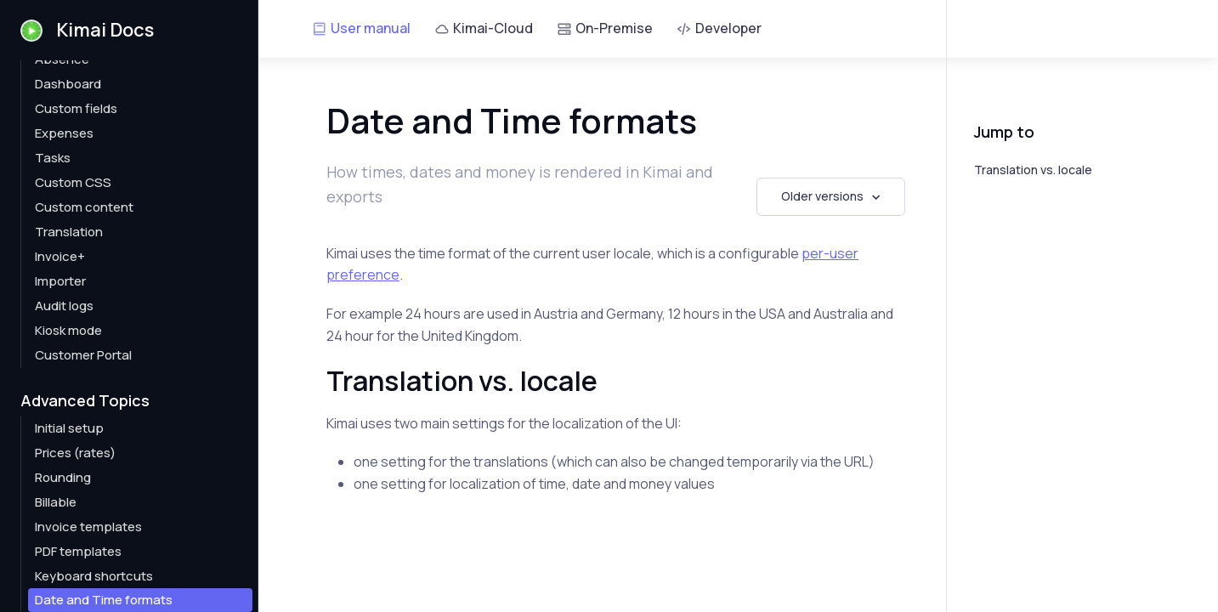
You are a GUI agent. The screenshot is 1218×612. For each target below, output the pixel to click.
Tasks (53, 158)
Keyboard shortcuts (94, 576)
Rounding (63, 477)
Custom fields (76, 108)
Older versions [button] (822, 196)
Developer (719, 28)
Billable (55, 502)
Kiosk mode (68, 330)
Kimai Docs (87, 29)
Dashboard (68, 84)
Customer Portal (83, 355)
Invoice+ (60, 256)
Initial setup (69, 428)
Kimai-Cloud (483, 28)
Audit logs (64, 305)
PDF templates (78, 551)
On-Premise (605, 28)
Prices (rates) (75, 453)
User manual (361, 28)
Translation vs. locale (1033, 170)
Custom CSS (73, 182)
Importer (60, 281)
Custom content (84, 207)
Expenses (64, 133)
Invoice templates (88, 527)
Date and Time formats (104, 600)
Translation (69, 232)
